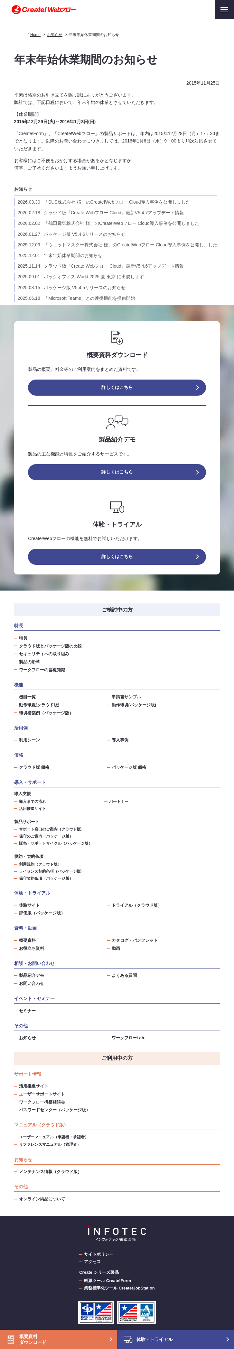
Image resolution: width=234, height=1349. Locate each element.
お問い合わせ (31, 983)
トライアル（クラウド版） (137, 905)
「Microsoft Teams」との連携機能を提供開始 (76, 298)
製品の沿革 (29, 661)
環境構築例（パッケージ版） (46, 713)
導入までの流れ (32, 801)
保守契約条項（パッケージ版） (46, 878)
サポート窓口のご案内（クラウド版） (52, 829)
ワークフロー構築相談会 (42, 1102)
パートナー (118, 801)
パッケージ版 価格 (129, 767)
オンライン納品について (42, 1199)
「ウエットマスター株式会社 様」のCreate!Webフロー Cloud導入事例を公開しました (117, 244)
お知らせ (23, 189)
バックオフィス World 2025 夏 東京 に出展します (81, 276)
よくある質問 (124, 975)
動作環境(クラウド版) (39, 704)
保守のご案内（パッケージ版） (46, 836)
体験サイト (29, 905)
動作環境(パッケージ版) (134, 704)
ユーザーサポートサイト (42, 1094)
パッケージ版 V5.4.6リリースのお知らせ (72, 234)
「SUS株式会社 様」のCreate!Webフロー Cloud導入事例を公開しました (104, 202)
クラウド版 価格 (34, 767)
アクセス (92, 1261)
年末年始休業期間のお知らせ (60, 255)
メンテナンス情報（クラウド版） (50, 1171)
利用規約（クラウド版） (40, 864)
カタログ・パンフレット (135, 940)
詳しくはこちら (117, 387)
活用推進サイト (32, 808)
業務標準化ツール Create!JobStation (119, 1288)
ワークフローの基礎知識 (42, 669)
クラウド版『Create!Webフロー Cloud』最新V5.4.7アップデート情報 (101, 212)
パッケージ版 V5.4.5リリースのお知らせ (72, 287)
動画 (116, 948)
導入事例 (120, 740)
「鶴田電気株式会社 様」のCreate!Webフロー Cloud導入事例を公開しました (108, 223)
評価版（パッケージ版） (42, 913)
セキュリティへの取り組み (44, 653)
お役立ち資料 (31, 948)
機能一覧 (27, 696)
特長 (23, 638)
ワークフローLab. (128, 1037)
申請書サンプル (126, 696)
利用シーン (29, 740)
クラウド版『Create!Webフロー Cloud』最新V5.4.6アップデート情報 (101, 266)
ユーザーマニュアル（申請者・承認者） (54, 1137)
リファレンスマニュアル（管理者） (50, 1144)
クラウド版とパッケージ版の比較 (50, 646)
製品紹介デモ (31, 975)
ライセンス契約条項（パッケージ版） (52, 871)
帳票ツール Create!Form (107, 1280)
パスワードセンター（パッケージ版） (54, 1109)
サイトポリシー (98, 1254)
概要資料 (27, 940)
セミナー (27, 1010)
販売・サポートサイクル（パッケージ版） (55, 843)
